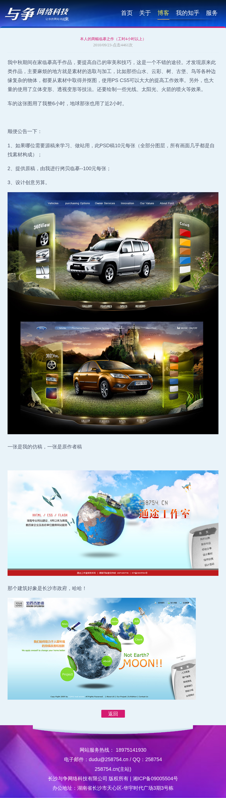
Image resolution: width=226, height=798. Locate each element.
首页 (127, 12)
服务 (212, 12)
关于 (145, 12)
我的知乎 (188, 12)
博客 (163, 12)
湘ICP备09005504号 (155, 778)
